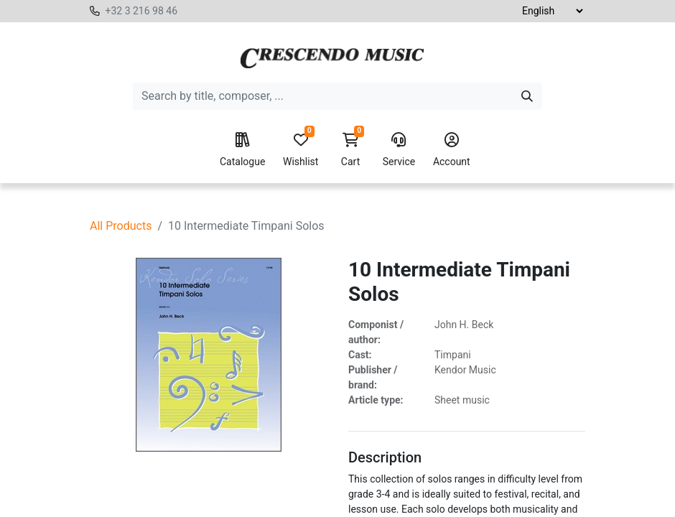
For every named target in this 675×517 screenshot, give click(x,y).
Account (451, 150)
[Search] (527, 96)
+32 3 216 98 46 (141, 11)
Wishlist (300, 150)
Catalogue (242, 150)
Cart (350, 150)
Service (399, 150)
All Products (121, 226)
